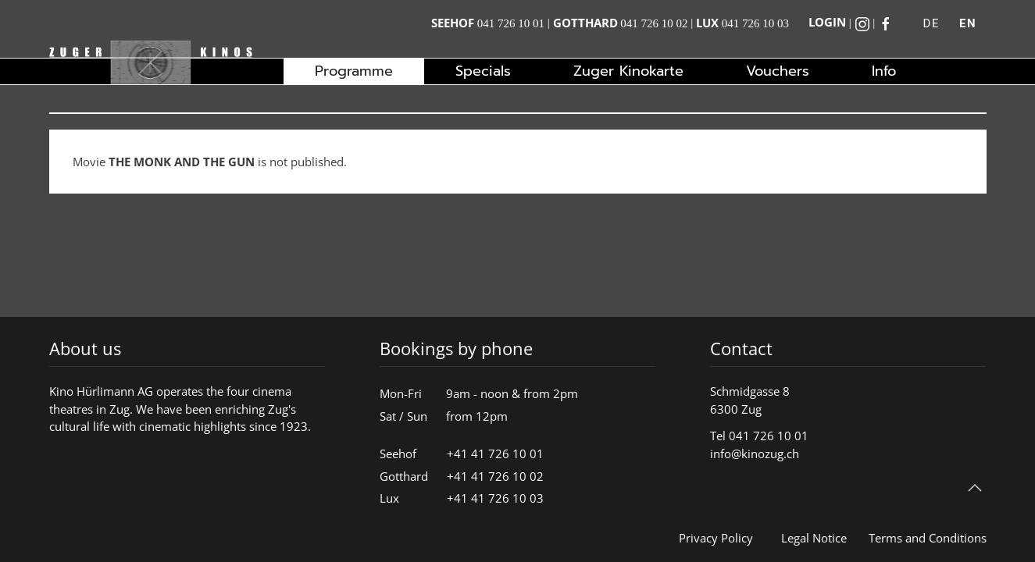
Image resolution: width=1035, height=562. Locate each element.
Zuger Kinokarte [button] (628, 71)
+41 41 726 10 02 (495, 476)
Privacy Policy (716, 538)
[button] (975, 488)
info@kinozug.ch (754, 453)
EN (967, 23)
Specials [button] (483, 71)
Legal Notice (814, 538)
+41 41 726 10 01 (495, 453)
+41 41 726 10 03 (495, 498)
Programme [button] (354, 71)
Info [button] (884, 71)
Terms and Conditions (928, 538)
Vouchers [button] (777, 71)
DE (931, 23)
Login (827, 22)
